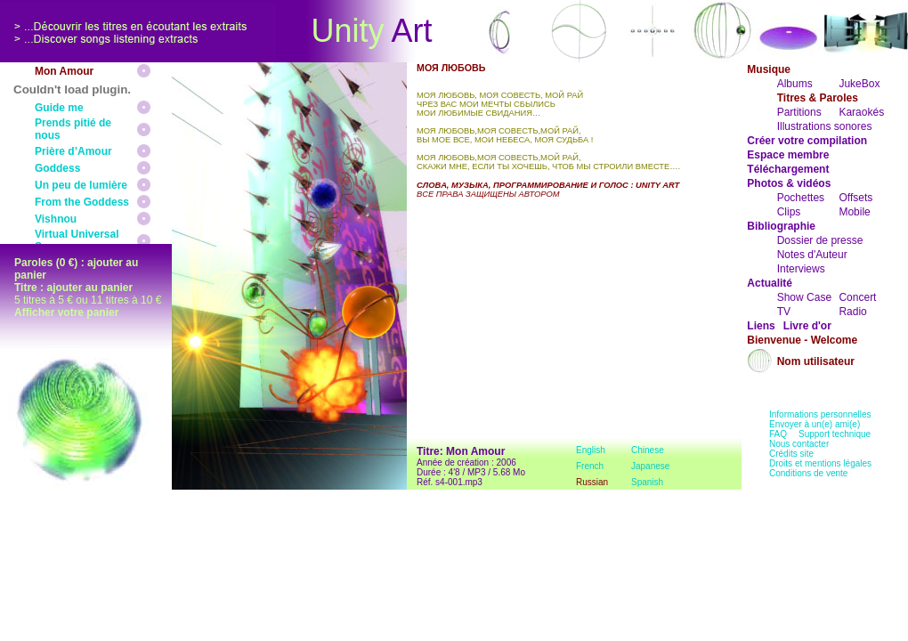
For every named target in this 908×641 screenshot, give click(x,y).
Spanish (647, 482)
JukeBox (859, 83)
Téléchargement (788, 169)
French (590, 466)
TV (783, 311)
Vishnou (56, 219)
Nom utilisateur (816, 361)
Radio (852, 311)
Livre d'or (807, 326)
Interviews (801, 269)
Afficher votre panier (66, 312)
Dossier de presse (820, 240)
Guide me (59, 107)
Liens (760, 326)
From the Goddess (82, 202)
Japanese (650, 466)
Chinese (647, 450)
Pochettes (800, 197)
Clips (789, 212)
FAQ (778, 434)
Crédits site (791, 453)
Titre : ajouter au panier (73, 287)
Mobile (854, 212)
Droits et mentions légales (820, 463)
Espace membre (788, 155)
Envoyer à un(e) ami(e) (814, 424)
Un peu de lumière (81, 185)
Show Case (804, 297)
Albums (795, 83)
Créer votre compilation (807, 140)
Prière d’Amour (73, 151)
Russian (592, 482)
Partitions (799, 112)
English (590, 450)
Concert (857, 297)
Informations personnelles (820, 414)
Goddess (57, 168)
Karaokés (861, 112)
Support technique (835, 434)
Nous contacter (799, 444)
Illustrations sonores (824, 126)
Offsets (855, 197)
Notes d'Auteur (812, 254)
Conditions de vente (808, 473)
